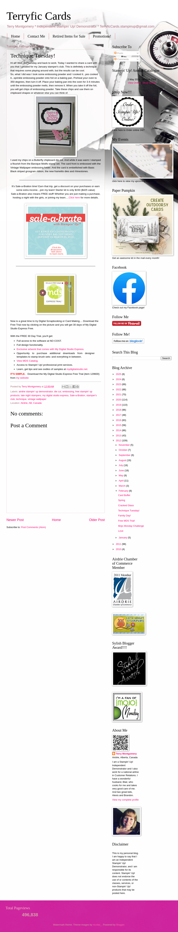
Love (120, 531)
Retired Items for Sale (69, 36)
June (122, 470)
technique (21, 399)
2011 (119, 544)
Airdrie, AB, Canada (31, 403)
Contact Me (36, 36)
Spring (121, 500)
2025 (119, 374)
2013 (119, 435)
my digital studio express (55, 395)
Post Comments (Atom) (33, 527)
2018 (119, 409)
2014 (119, 430)
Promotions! (102, 36)
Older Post (97, 520)
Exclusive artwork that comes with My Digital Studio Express (50, 349)
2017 (119, 415)
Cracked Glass (126, 505)
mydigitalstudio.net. (77, 369)
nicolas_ (97, 924)
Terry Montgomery (126, 753)
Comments (121, 59)
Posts (118, 53)
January (123, 537)
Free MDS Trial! (126, 520)
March (122, 485)
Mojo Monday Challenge (131, 526)
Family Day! (124, 515)
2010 (119, 549)
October (123, 450)
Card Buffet (124, 495)
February (124, 490)
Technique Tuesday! (128, 510)
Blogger (120, 924)
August (123, 460)
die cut (57, 391)
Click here (74, 197)
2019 (119, 404)
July (121, 465)
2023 (119, 384)
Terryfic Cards (38, 16)
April (121, 480)
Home (15, 36)
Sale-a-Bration (77, 395)
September (125, 455)
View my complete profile (125, 799)
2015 (119, 425)
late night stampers (31, 395)
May (121, 475)
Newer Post (15, 520)
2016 (119, 420)
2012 (119, 440)
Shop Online (149, 82)
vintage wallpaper (37, 399)
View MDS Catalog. (27, 360)
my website (22, 377)
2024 (119, 379)
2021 (119, 394)
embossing (68, 391)
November (124, 445)
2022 (119, 389)
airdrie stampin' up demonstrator (36, 391)
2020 (119, 399)
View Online (134, 82)
